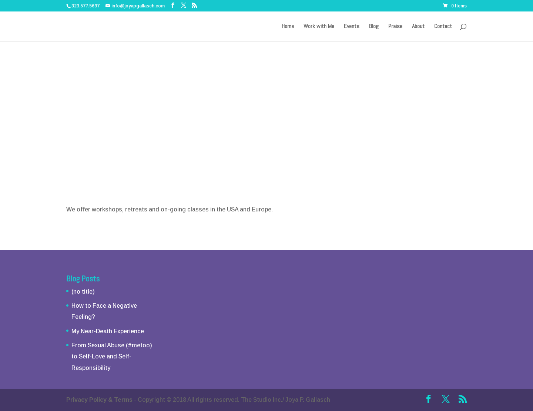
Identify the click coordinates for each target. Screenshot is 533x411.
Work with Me (319, 27)
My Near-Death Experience (107, 331)
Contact (443, 27)
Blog (374, 27)
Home (288, 27)
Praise (395, 27)
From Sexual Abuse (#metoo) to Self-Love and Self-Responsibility (111, 356)
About (418, 27)
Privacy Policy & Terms (99, 400)
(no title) (83, 291)
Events (351, 27)
